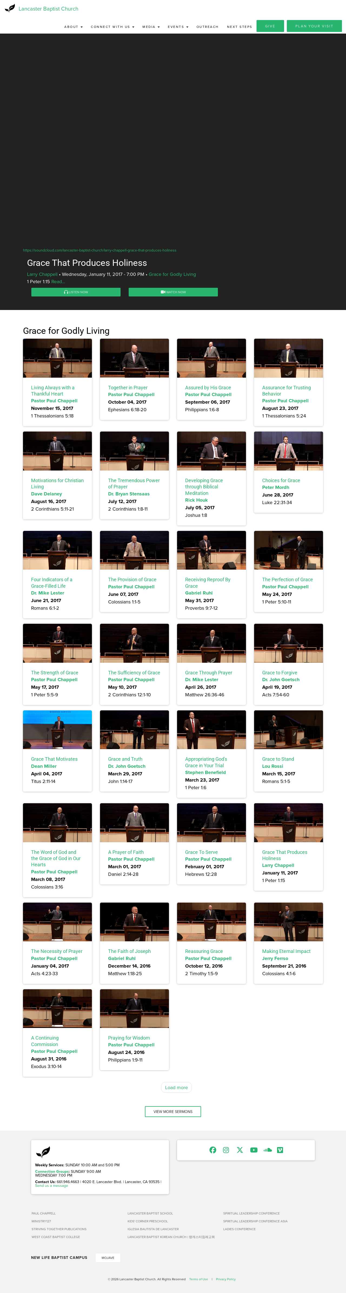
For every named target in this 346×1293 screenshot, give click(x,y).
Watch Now (173, 293)
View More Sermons (173, 1113)
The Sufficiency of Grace (134, 674)
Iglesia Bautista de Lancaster (153, 1230)
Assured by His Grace (208, 389)
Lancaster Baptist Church (48, 9)
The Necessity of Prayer (56, 953)
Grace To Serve (201, 853)
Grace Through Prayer (208, 674)
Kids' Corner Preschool (148, 1222)
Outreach (208, 28)
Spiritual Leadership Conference (251, 1215)
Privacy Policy (226, 1280)
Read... (58, 283)
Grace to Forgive (279, 674)
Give (270, 27)
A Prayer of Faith (126, 853)
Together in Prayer (128, 389)
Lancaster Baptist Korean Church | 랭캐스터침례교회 (171, 1238)
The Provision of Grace (132, 581)
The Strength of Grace (54, 674)
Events (178, 28)
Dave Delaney (46, 495)
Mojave (108, 1259)
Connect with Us (112, 28)
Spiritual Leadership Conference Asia (255, 1222)
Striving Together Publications (59, 1230)
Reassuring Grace (204, 953)
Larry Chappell (42, 275)
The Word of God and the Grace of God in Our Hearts (56, 860)
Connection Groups (52, 1173)
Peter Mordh (275, 488)
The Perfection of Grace (287, 581)
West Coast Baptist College (56, 1238)
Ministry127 (41, 1222)
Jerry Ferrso (275, 959)
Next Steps (239, 28)
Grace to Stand (278, 760)
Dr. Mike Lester (47, 594)
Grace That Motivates (54, 760)
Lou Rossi (272, 767)
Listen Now (76, 293)
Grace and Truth (125, 760)
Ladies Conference (239, 1230)
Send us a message (51, 1187)
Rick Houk (196, 501)
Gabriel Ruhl (199, 594)
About (73, 28)
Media (151, 28)
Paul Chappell (44, 1215)
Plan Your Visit (314, 27)
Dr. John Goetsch (281, 681)
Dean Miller (43, 767)
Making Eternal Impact (286, 953)
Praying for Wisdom (129, 1039)
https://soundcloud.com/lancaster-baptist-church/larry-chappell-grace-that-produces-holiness (100, 251)
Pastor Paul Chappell (54, 402)
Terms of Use (198, 1280)
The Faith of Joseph (129, 953)
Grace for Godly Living (172, 275)
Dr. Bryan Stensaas (129, 495)
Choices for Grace (281, 482)
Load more (176, 1089)
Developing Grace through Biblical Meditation (204, 488)
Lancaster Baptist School (150, 1215)
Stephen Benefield (205, 774)
